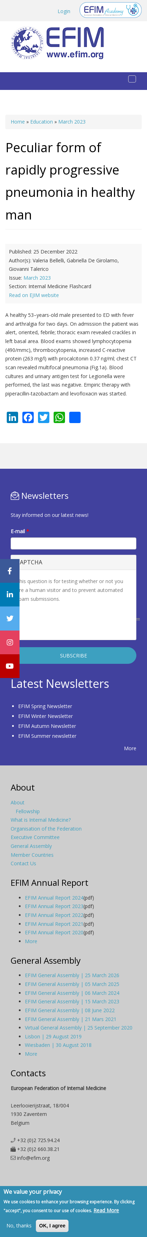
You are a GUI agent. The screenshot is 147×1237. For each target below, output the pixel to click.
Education (41, 121)
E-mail (20, 531)
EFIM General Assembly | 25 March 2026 (72, 975)
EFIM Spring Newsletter (45, 706)
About (17, 802)
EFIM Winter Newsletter (45, 716)
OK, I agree (52, 1226)
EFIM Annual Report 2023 (54, 906)
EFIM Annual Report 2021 (54, 923)
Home (18, 121)
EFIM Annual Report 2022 (54, 915)
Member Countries (32, 854)
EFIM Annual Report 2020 (54, 932)
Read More (106, 1210)
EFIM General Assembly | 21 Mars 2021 (70, 1019)
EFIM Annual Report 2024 (54, 897)
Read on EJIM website (34, 295)
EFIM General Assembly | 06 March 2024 (72, 993)
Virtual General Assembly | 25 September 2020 (78, 1027)
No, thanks (19, 1225)
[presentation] (70, 620)
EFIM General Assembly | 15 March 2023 (72, 1001)
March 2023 (72, 121)
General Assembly (31, 846)
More (130, 748)
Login (64, 11)
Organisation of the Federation (46, 828)
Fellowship (28, 811)
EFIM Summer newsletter (47, 735)
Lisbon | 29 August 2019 (53, 1036)
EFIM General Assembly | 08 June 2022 (70, 1010)
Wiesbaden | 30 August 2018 (58, 1045)
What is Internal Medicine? (41, 819)
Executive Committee (35, 837)
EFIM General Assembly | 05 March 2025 (72, 984)
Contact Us (23, 863)
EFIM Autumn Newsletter (47, 726)
